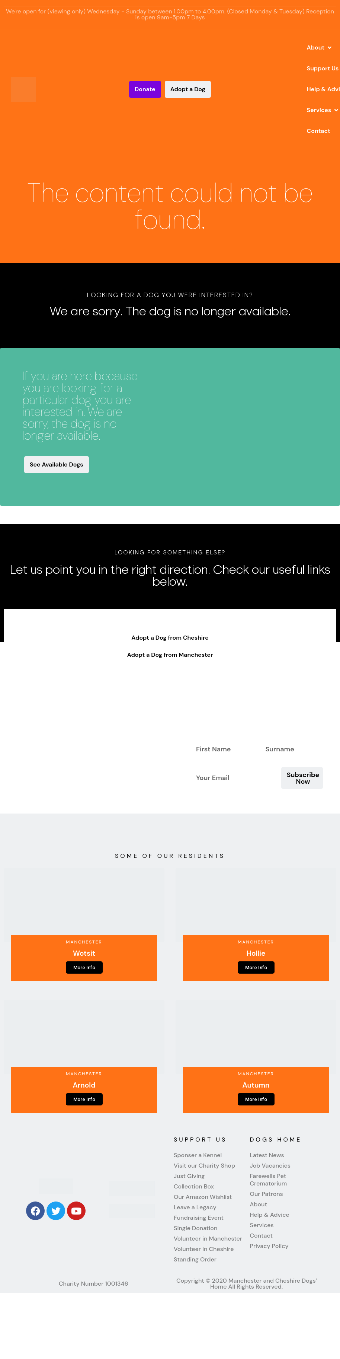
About (258, 1204)
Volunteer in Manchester (208, 1238)
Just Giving (189, 1176)
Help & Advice (269, 1215)
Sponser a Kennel (198, 1155)
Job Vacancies (270, 1165)
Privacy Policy (269, 1246)
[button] (320, 47)
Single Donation (195, 1228)
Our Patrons (266, 1194)
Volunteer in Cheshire (204, 1249)
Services (262, 1225)
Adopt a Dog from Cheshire (169, 638)
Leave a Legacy (195, 1207)
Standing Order (195, 1259)
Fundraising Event (199, 1218)
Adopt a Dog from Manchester (170, 655)
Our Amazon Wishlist (203, 1197)
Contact (261, 1235)
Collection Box (194, 1186)
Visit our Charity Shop (204, 1165)
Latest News (267, 1155)
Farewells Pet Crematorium (268, 1179)
